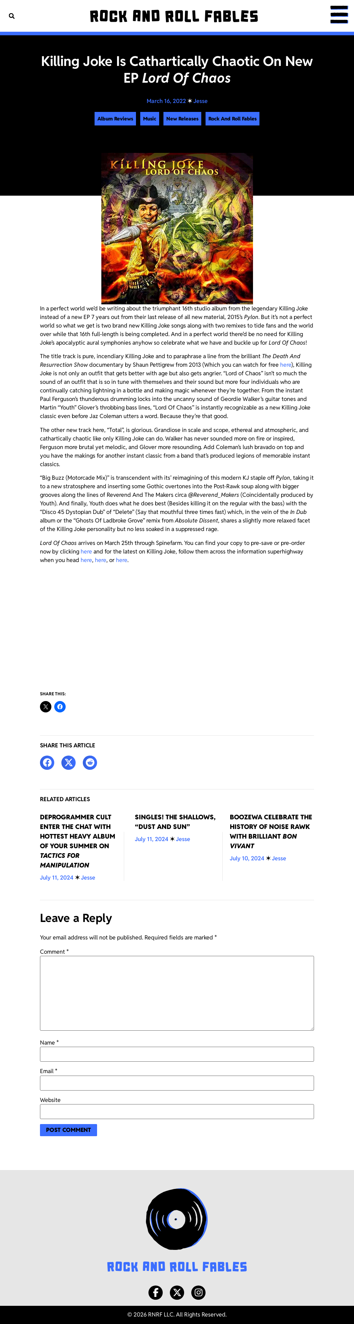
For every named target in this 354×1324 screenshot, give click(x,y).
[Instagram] (198, 1293)
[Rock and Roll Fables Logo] (177, 1231)
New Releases (182, 118)
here (285, 365)
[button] (11, 16)
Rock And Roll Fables (232, 118)
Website (50, 1100)
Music (149, 118)
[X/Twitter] (177, 1293)
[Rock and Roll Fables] (174, 16)
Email (48, 1071)
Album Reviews (115, 118)
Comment (54, 952)
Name (49, 1043)
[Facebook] (155, 1293)
